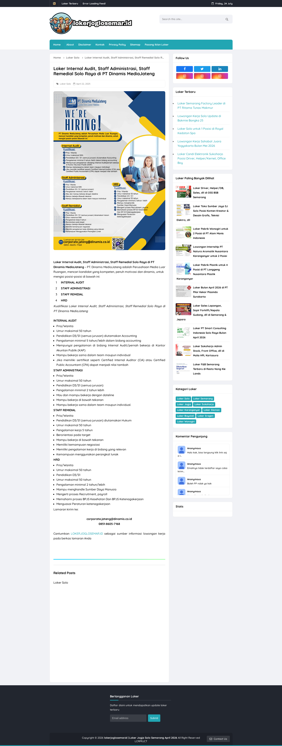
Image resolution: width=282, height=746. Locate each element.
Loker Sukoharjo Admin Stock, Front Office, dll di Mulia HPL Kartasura (208, 351)
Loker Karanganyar (188, 409)
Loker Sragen (205, 415)
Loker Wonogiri (186, 421)
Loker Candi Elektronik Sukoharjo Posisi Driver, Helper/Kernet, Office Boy (202, 158)
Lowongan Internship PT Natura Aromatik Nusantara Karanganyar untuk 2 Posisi (210, 251)
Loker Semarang (203, 398)
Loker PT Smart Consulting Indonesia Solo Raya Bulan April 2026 (209, 333)
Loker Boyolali (185, 415)
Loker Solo (65, 83)
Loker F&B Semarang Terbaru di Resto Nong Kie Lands (209, 369)
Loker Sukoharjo (204, 404)
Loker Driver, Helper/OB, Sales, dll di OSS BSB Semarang (208, 192)
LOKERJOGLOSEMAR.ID (87, 533)
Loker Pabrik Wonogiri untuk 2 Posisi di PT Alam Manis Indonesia (210, 233)
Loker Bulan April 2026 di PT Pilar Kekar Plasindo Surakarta (210, 292)
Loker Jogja (184, 404)
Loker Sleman (212, 409)
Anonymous (194, 448)
